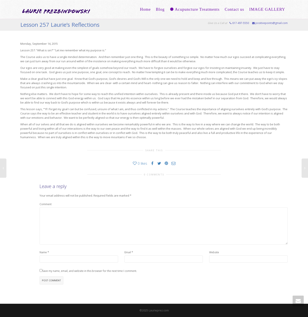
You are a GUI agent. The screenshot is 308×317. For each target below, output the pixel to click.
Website (214, 252)
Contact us (234, 9)
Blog (160, 9)
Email (127, 252)
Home (145, 9)
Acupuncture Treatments (195, 9)
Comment (46, 204)
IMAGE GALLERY (267, 9)
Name (43, 252)
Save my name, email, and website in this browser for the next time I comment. (89, 271)
